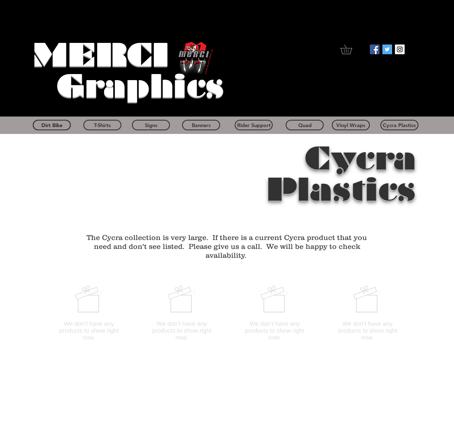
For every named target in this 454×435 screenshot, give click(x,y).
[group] (228, 313)
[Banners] (201, 125)
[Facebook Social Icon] (375, 49)
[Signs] (151, 125)
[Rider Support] (254, 125)
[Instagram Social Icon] (400, 49)
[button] (350, 49)
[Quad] (305, 125)
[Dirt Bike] (52, 125)
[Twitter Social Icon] (387, 49)
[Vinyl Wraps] (351, 125)
